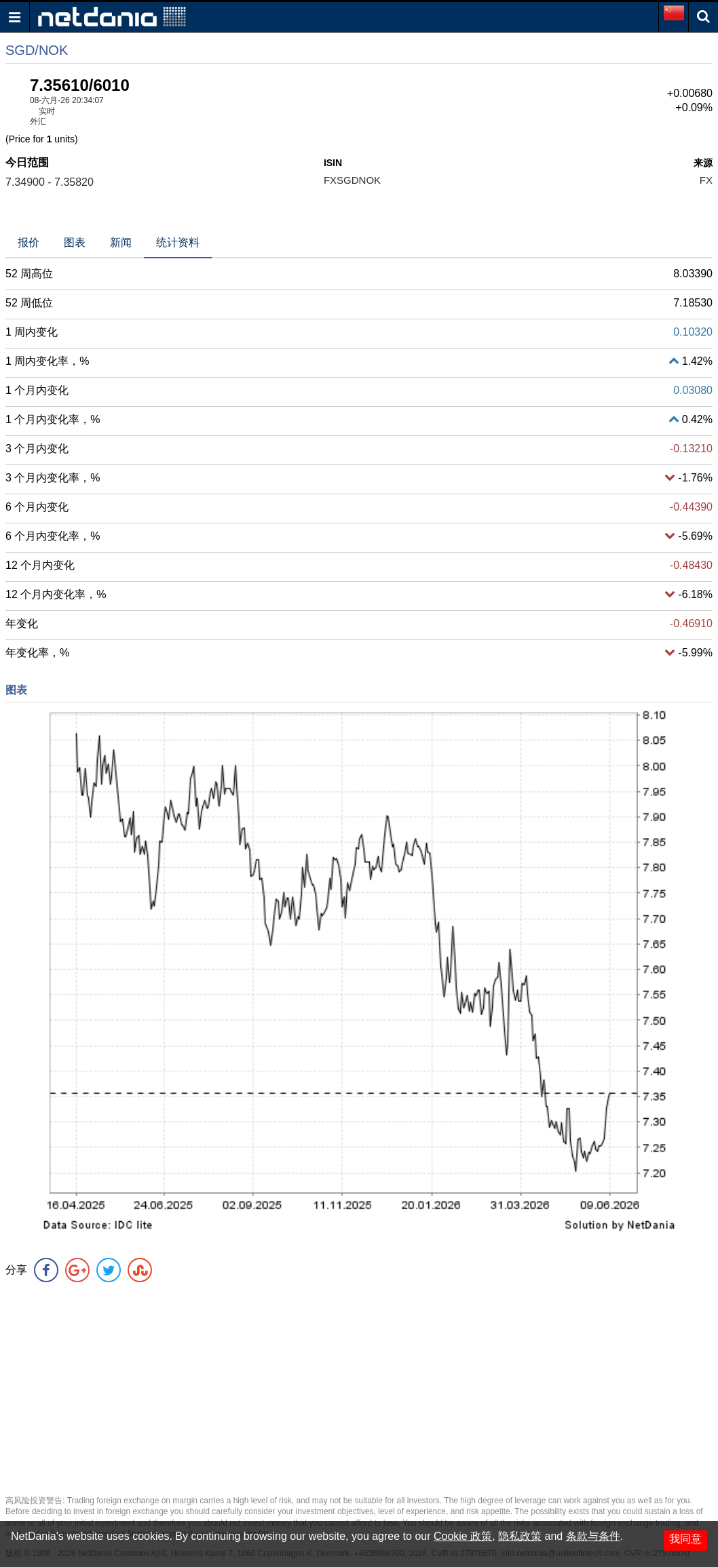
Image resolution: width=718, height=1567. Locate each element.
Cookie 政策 (463, 1536)
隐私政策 (520, 1536)
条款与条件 (593, 1536)
